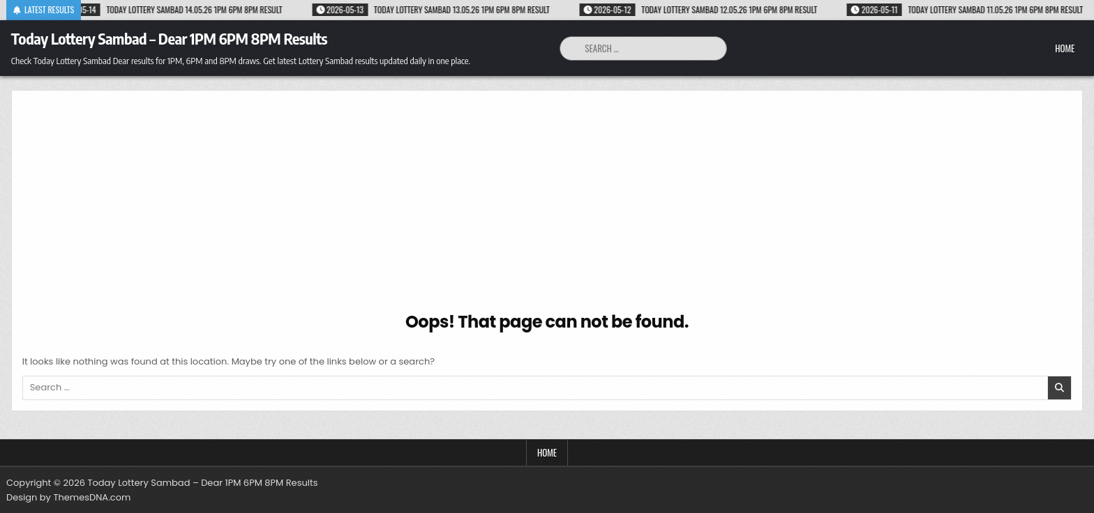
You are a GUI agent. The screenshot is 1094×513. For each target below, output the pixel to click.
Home (1064, 48)
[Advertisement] (547, 205)
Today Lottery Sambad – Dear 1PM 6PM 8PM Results (169, 38)
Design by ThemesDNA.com (68, 497)
